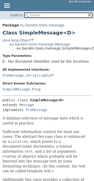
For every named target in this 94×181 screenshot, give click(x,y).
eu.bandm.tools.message (42, 25)
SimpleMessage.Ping (22, 89)
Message (26, 105)
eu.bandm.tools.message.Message (40, 44)
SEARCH (16, 15)
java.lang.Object (17, 40)
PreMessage (13, 75)
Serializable (38, 75)
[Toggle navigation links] (7, 6)
